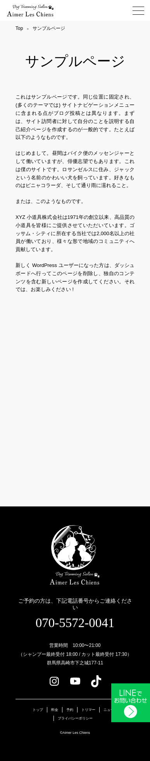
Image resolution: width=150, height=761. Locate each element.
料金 (54, 710)
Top (19, 28)
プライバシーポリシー (75, 718)
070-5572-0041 (75, 623)
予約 (69, 710)
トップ (38, 710)
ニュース (110, 710)
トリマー (88, 710)
